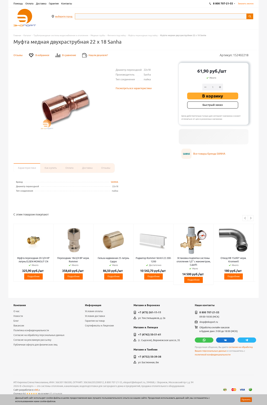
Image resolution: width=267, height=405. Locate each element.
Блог (16, 320)
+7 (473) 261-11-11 (149, 312)
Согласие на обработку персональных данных (38, 335)
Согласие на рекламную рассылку (32, 340)
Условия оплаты (94, 311)
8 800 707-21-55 (209, 312)
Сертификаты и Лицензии (99, 325)
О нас (16, 311)
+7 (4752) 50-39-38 (149, 356)
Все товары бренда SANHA (209, 153)
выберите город (63, 16)
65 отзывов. (56, 393)
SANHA (114, 182)
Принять (246, 399)
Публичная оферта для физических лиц (35, 344)
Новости (18, 316)
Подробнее (33, 276)
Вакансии (18, 325)
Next (251, 218)
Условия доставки (95, 316)
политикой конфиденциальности (213, 354)
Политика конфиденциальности (31, 330)
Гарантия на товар (95, 320)
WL (37, 389)
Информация (93, 305)
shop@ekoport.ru (208, 322)
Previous (245, 218)
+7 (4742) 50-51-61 (149, 334)
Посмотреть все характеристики (134, 88)
